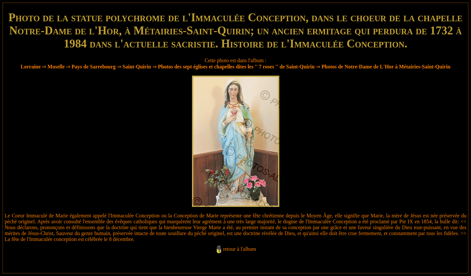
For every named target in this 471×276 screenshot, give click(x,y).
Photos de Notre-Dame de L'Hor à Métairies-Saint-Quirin (386, 66)
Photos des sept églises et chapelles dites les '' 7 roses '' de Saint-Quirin (236, 66)
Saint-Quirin (137, 66)
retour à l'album (239, 249)
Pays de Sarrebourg (94, 66)
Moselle (55, 66)
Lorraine (31, 66)
